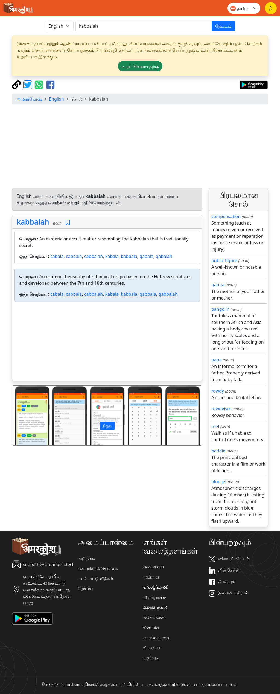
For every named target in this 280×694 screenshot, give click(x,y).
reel (215, 426)
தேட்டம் (223, 26)
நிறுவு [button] (107, 425)
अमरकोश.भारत (153, 567)
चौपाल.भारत (151, 648)
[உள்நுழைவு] (271, 8)
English (56, 99)
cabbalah (93, 256)
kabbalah (33, 222)
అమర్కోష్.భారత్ (155, 587)
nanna (217, 285)
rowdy (217, 391)
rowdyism (221, 409)
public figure (224, 260)
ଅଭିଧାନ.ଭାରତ (154, 617)
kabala (112, 256)
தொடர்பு (85, 588)
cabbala (74, 256)
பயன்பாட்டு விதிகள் (95, 578)
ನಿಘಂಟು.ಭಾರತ (155, 607)
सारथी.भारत (151, 658)
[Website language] (244, 8)
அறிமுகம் (86, 558)
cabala (57, 256)
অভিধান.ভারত (151, 627)
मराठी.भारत (151, 577)
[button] (26, 415)
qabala (146, 256)
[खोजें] (143, 26)
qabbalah (167, 294)
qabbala (147, 294)
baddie (218, 451)
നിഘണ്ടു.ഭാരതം (154, 597)
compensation (226, 216)
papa (216, 360)
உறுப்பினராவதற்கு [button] (140, 66)
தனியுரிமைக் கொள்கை (98, 568)
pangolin (220, 309)
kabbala (129, 256)
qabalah (164, 256)
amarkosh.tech (156, 637)
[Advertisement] (140, 147)
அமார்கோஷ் (29, 99)
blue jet (219, 482)
